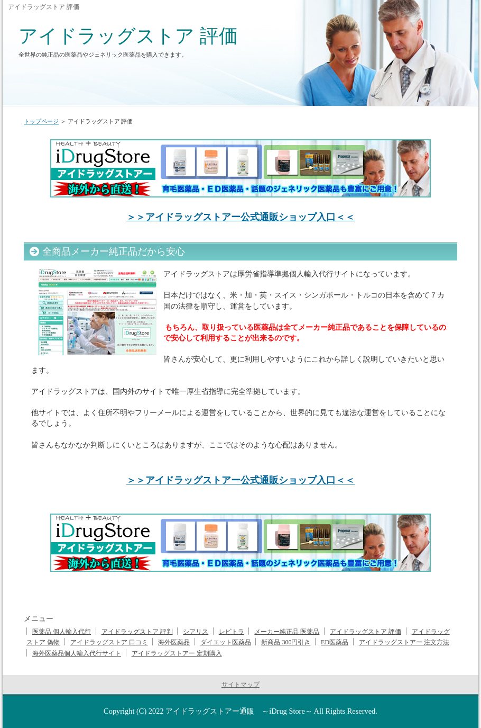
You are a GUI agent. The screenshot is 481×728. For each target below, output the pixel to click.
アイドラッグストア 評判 (137, 631)
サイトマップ (240, 684)
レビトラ (231, 631)
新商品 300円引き (285, 642)
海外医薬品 (174, 642)
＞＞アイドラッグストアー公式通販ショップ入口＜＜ (240, 217)
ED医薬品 (334, 642)
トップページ (41, 121)
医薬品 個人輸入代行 (61, 631)
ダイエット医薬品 (225, 642)
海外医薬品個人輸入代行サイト (76, 653)
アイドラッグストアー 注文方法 (404, 642)
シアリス (195, 631)
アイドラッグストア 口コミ (109, 642)
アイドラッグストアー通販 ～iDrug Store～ (238, 711)
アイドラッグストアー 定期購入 (177, 653)
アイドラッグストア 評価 (128, 36)
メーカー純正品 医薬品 (286, 631)
